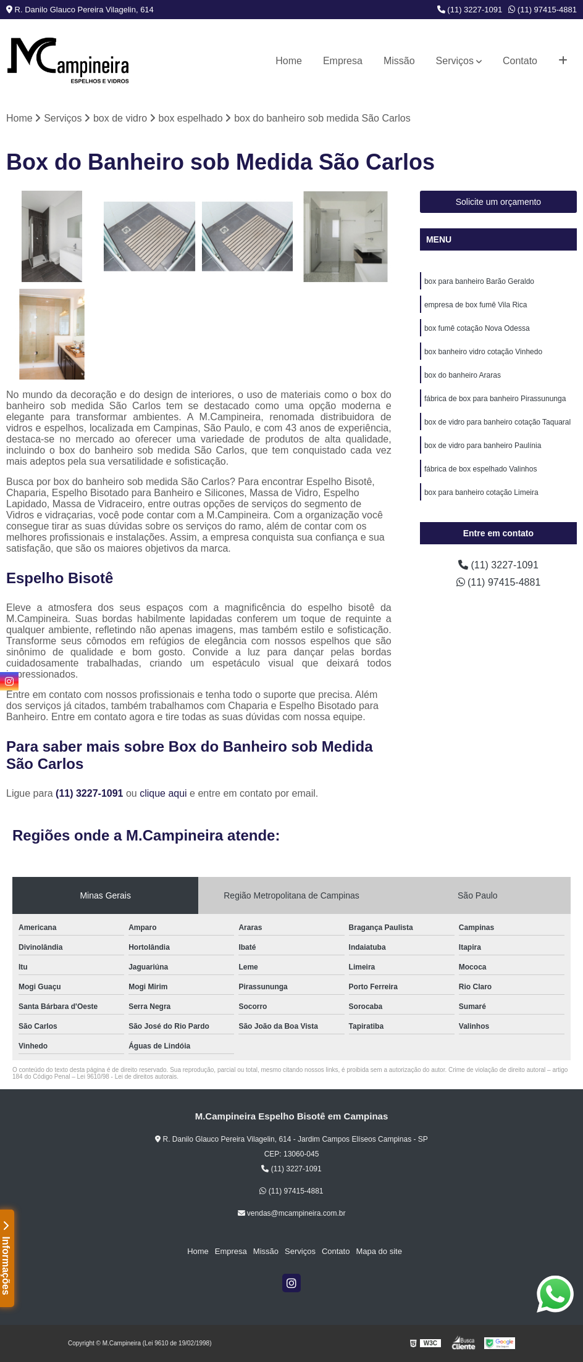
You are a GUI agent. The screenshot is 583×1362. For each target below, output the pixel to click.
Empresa (343, 61)
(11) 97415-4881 (542, 9)
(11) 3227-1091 (470, 9)
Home (288, 61)
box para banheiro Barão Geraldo (479, 281)
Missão (399, 61)
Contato (520, 61)
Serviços (455, 61)
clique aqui (163, 793)
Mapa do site (378, 1251)
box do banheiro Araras (462, 375)
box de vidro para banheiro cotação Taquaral (497, 422)
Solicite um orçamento (499, 202)
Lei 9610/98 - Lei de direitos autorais (127, 1076)
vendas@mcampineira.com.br (292, 1213)
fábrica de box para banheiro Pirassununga (495, 398)
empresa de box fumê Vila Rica (475, 305)
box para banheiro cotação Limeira (481, 492)
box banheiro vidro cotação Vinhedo (483, 351)
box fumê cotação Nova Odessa (477, 328)
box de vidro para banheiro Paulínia (482, 445)
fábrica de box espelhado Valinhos (480, 469)
